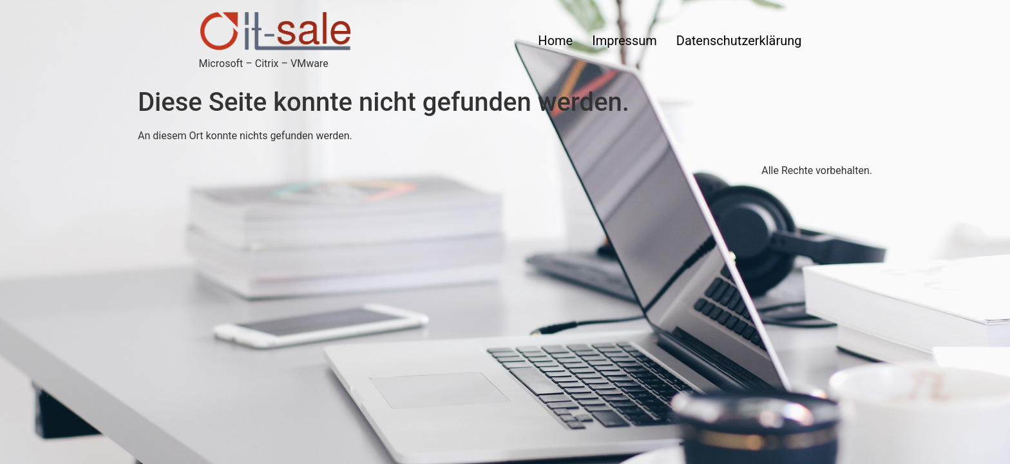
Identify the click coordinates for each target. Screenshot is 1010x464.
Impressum (624, 40)
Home (555, 40)
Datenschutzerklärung (739, 40)
